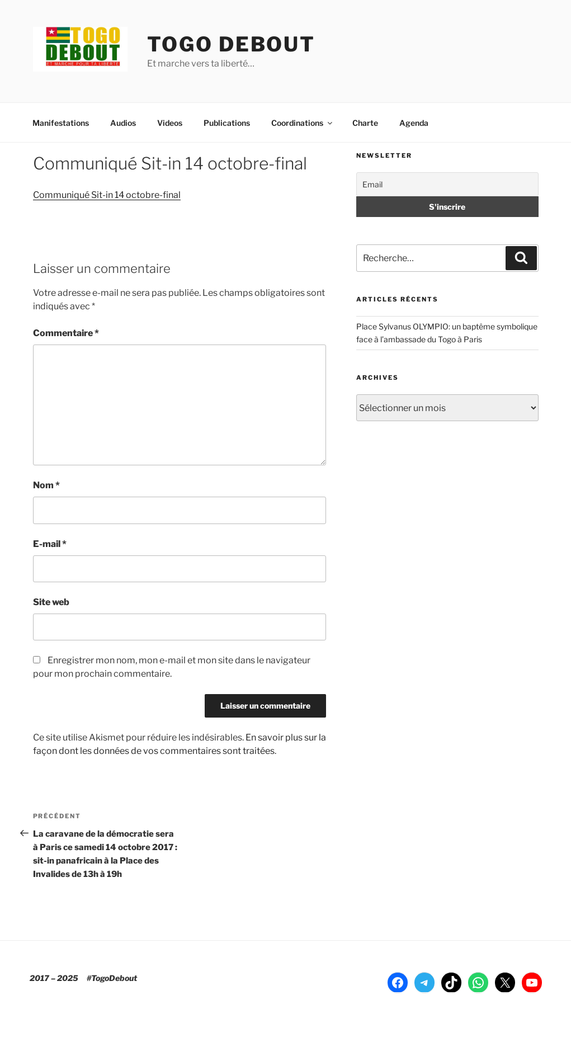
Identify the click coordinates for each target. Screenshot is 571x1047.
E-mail (50, 544)
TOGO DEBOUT (231, 44)
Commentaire (66, 333)
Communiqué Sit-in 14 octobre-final (107, 195)
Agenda (413, 123)
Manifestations (60, 123)
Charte (365, 123)
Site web (51, 602)
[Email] (447, 184)
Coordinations (302, 123)
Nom (46, 485)
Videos (169, 123)
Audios (123, 123)
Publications (227, 123)
